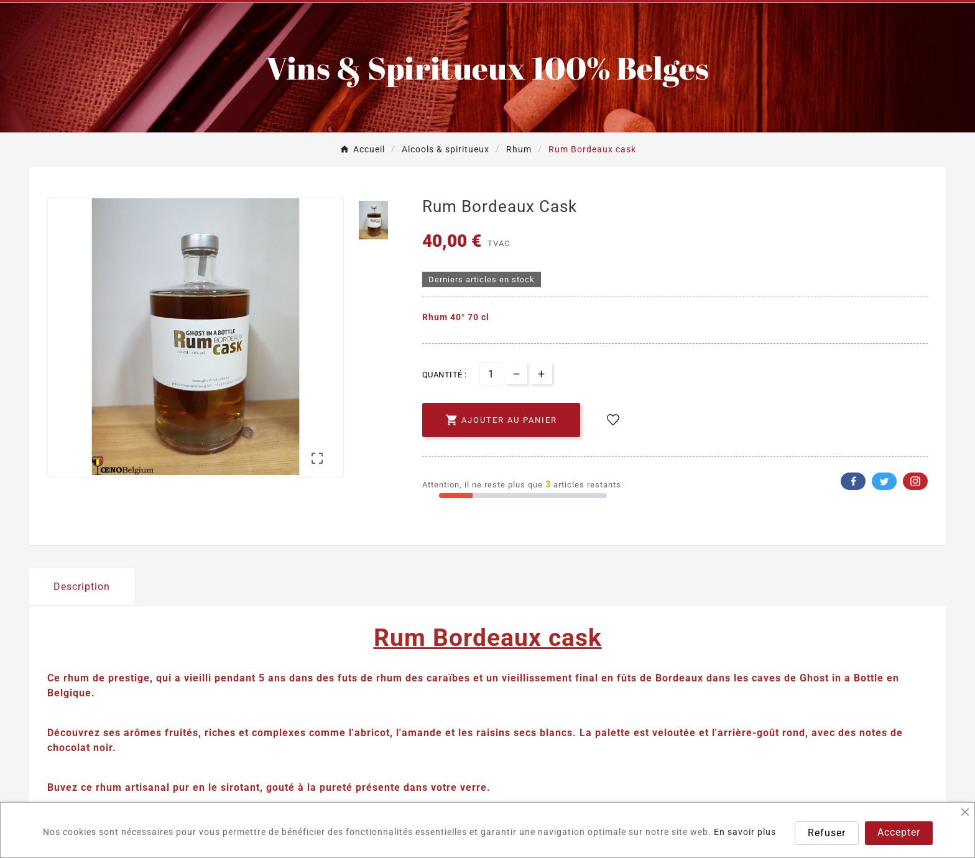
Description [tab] (81, 587)
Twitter (884, 481)
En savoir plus (745, 832)
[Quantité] (490, 373)
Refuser (827, 833)
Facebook (853, 481)
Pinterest (915, 481)
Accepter (898, 832)
